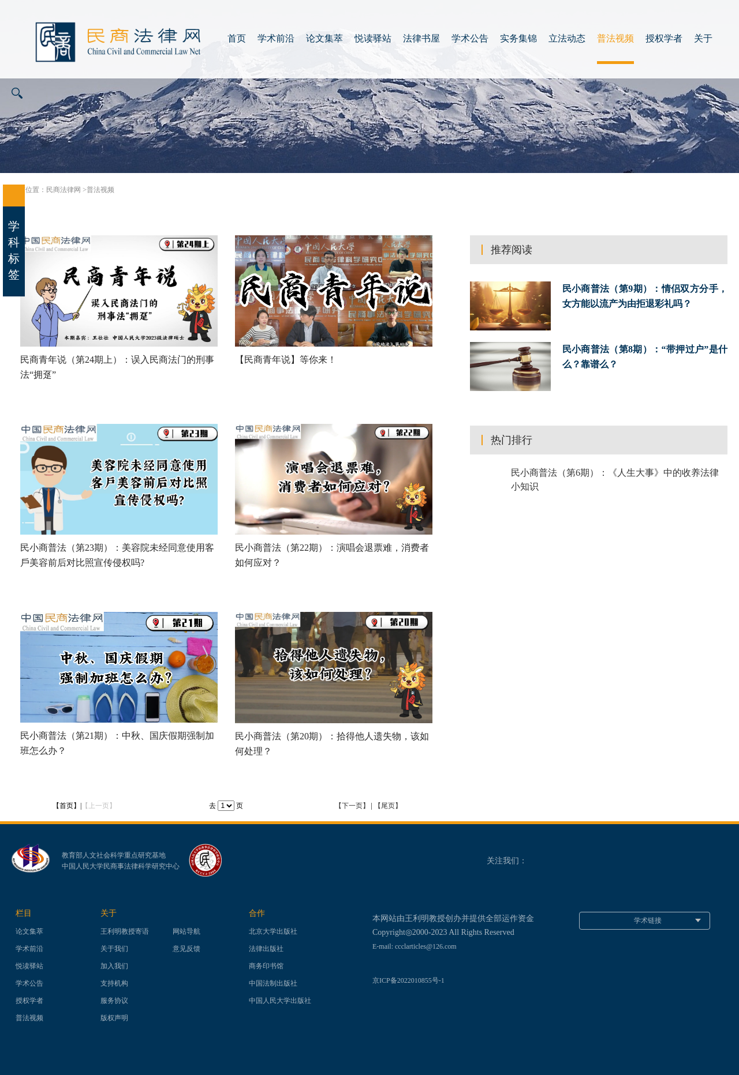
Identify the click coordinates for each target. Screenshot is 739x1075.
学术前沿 (275, 38)
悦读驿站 (372, 38)
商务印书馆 (266, 966)
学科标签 (14, 233)
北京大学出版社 (273, 931)
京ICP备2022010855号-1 (408, 980)
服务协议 (114, 1001)
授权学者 (663, 38)
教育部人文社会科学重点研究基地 (114, 855)
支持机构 (114, 983)
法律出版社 (266, 949)
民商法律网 (63, 190)
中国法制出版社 (273, 983)
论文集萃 (324, 38)
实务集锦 (518, 38)
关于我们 (114, 949)
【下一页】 (352, 806)
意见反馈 (186, 949)
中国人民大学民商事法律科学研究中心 (121, 866)
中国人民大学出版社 (280, 1001)
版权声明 (114, 1018)
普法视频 (615, 38)
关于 (703, 38)
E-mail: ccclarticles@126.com (414, 946)
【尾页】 (388, 806)
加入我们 (114, 966)
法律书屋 (421, 38)
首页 (236, 38)
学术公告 (469, 38)
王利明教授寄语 (124, 931)
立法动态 (566, 38)
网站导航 (186, 931)
